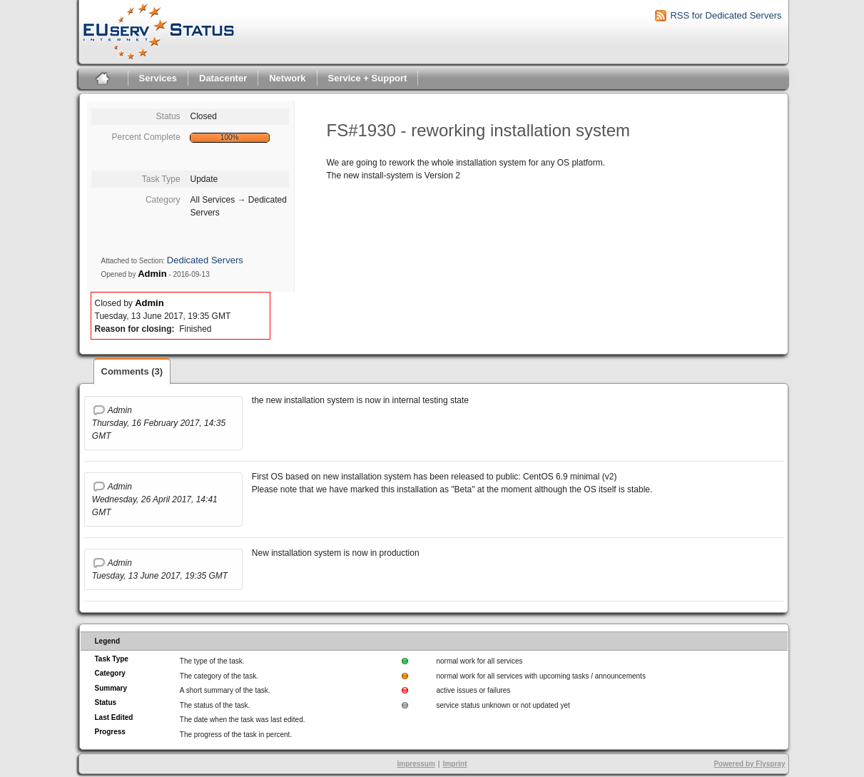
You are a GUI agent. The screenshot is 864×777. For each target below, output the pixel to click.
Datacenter (223, 78)
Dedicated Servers (205, 260)
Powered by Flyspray (749, 764)
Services (158, 78)
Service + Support (367, 78)
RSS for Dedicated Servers (725, 15)
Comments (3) (132, 371)
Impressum (415, 764)
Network (287, 78)
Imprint (455, 764)
